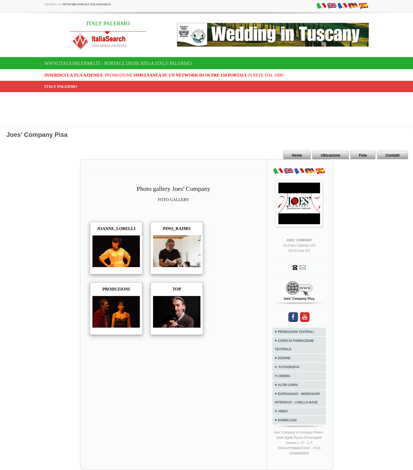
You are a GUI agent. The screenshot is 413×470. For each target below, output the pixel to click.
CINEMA (284, 376)
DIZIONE (284, 358)
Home (297, 155)
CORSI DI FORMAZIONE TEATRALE (294, 345)
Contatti (393, 155)
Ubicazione (330, 155)
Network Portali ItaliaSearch (86, 4)
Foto (363, 155)
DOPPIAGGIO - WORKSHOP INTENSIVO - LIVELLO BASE (297, 398)
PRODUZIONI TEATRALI (296, 332)
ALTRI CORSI (288, 385)
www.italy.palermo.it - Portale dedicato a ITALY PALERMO (118, 63)
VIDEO (283, 411)
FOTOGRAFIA (288, 367)
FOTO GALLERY (173, 199)
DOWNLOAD (287, 420)
